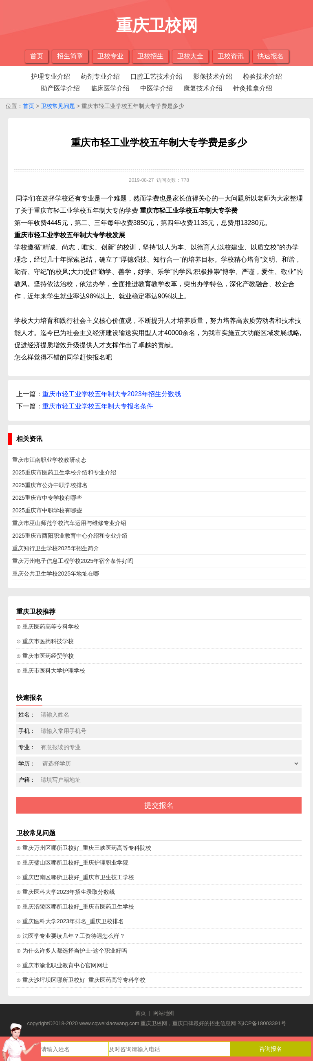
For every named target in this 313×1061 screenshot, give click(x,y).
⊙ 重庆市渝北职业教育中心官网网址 (62, 965)
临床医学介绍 (110, 88)
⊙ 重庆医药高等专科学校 (47, 626)
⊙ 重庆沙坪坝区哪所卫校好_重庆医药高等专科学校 (80, 980)
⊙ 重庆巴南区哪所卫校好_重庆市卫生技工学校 (75, 877)
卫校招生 (150, 56)
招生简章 (70, 56)
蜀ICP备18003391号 (262, 1023)
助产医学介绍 (60, 88)
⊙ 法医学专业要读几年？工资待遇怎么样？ (70, 936)
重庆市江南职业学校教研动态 (49, 460)
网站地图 (163, 1013)
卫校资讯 (231, 56)
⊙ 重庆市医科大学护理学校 (50, 670)
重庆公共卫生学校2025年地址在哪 (55, 573)
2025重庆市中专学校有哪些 (47, 497)
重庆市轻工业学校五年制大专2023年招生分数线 (111, 393)
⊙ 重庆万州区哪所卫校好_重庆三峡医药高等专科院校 (83, 848)
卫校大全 (190, 56)
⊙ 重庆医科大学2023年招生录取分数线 (65, 892)
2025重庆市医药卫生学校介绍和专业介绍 (64, 472)
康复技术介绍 (203, 88)
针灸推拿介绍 (252, 88)
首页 (36, 56)
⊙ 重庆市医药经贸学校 (45, 656)
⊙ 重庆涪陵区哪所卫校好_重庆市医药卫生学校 (75, 906)
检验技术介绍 (262, 76)
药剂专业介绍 (100, 76)
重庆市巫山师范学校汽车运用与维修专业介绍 (69, 523)
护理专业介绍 (50, 76)
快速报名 (271, 56)
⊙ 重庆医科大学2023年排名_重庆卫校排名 (70, 921)
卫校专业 (110, 56)
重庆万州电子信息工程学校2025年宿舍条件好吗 (72, 561)
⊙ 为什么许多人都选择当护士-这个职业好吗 (71, 950)
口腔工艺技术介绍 (156, 76)
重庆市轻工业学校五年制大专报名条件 (97, 406)
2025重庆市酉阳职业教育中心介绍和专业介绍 (70, 535)
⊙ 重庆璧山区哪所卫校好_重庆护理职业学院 (72, 862)
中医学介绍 (156, 88)
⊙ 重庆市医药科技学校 (45, 641)
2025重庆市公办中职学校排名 (50, 485)
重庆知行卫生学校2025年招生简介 (55, 548)
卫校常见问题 (58, 106)
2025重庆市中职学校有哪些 (47, 510)
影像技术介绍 (212, 76)
